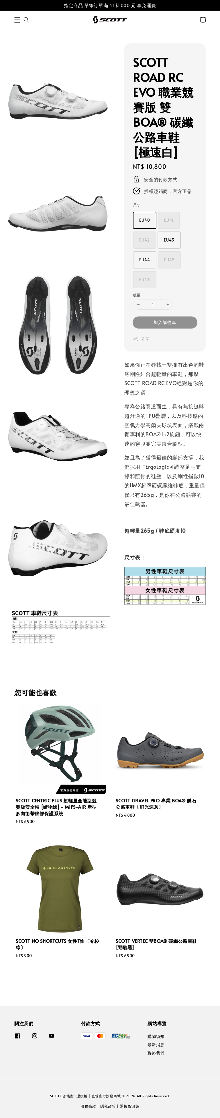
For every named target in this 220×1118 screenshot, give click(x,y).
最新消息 (156, 1044)
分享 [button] (141, 339)
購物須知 (156, 1036)
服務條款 (88, 1106)
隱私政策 (108, 1106)
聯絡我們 (156, 1053)
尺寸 (137, 204)
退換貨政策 (130, 1106)
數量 (137, 295)
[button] (17, 19)
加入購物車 (165, 322)
